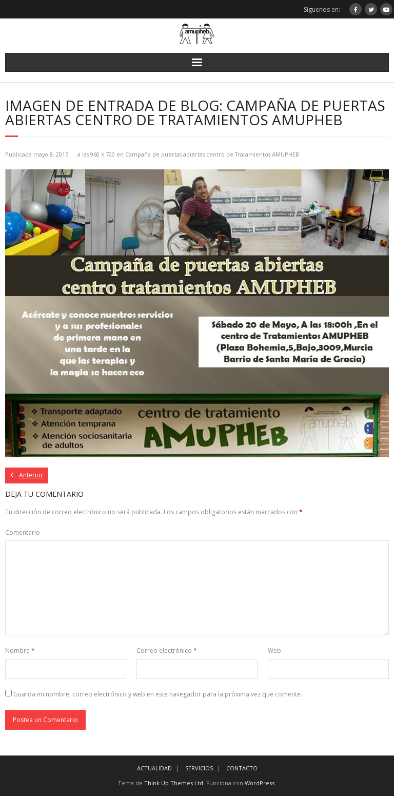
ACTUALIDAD (154, 768)
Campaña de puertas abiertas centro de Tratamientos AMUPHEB (212, 154)
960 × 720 (102, 154)
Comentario (22, 532)
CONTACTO (242, 768)
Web (274, 650)
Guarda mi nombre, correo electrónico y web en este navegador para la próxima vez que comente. (157, 694)
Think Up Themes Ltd (173, 783)
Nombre (20, 650)
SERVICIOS (199, 768)
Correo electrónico (166, 650)
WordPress (259, 783)
